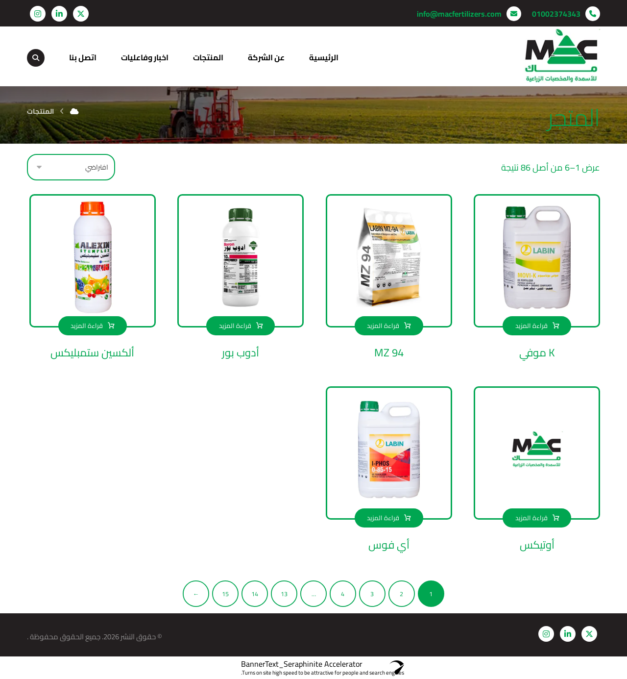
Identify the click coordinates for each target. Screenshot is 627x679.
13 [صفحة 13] (284, 593)
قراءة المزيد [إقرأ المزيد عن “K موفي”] (531, 325)
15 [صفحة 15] (225, 593)
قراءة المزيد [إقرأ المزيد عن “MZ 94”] (383, 325)
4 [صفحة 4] (342, 593)
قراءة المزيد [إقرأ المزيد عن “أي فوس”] (383, 518)
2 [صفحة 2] (401, 593)
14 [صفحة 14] (254, 593)
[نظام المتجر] (71, 167)
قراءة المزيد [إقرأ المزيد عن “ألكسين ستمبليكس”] (87, 325)
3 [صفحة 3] (372, 593)
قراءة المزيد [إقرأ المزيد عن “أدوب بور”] (235, 325)
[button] (81, 14)
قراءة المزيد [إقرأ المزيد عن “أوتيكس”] (531, 518)
